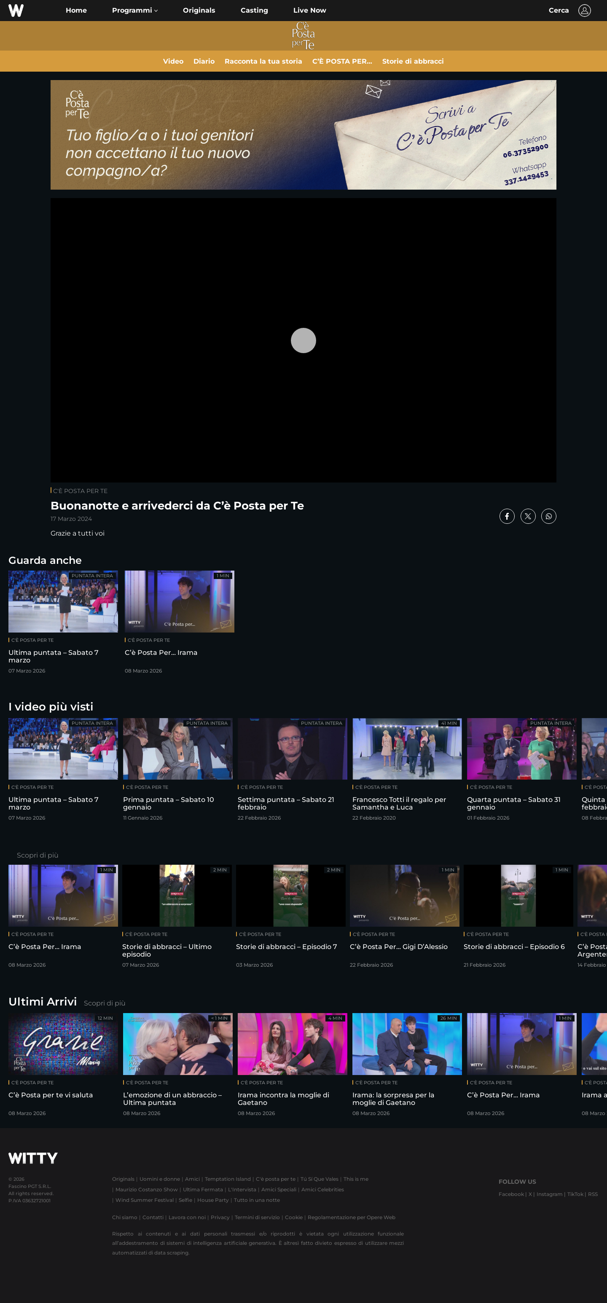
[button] (135, 10)
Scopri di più (38, 855)
